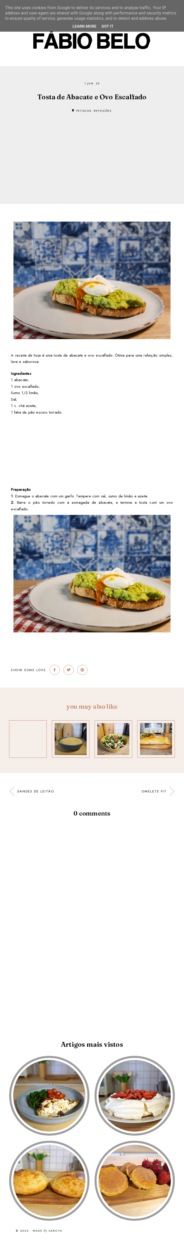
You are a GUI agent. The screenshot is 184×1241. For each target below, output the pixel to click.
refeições (103, 111)
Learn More (84, 26)
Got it (107, 26)
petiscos (83, 111)
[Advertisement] (92, 150)
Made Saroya (47, 1231)
